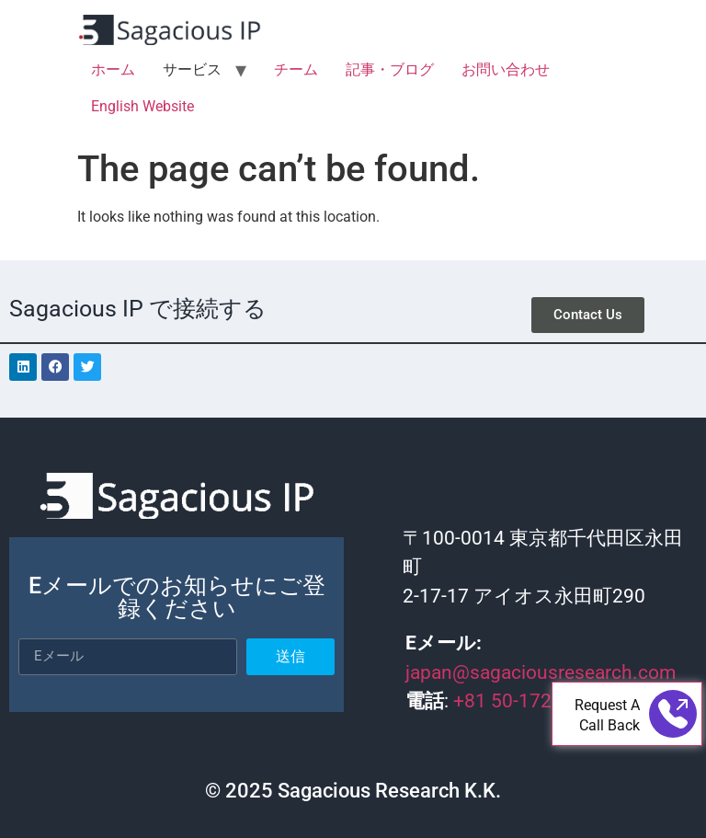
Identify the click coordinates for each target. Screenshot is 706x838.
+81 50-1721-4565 (535, 701)
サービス (192, 69)
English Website (142, 106)
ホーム (113, 69)
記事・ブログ (390, 69)
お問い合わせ (505, 69)
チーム (296, 69)
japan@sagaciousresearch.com (540, 672)
